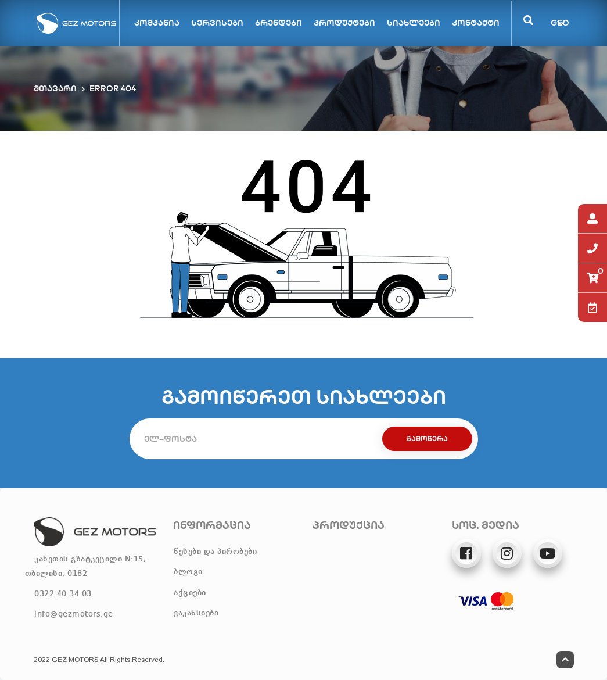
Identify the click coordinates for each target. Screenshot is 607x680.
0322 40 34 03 (63, 594)
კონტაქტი (476, 22)
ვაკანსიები (196, 613)
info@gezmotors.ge (73, 614)
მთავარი (55, 88)
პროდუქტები (344, 22)
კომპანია (156, 22)
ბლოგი (188, 572)
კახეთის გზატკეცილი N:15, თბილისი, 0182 (85, 566)
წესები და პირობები (215, 551)
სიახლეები (413, 22)
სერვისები (217, 22)
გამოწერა (427, 438)
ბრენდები (278, 22)
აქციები (190, 593)
